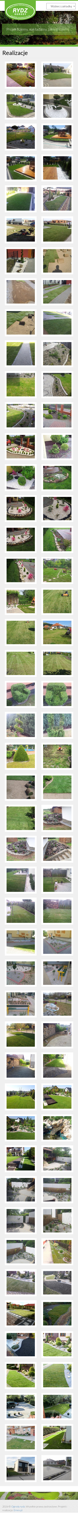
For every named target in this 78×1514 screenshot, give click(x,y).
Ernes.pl (18, 1510)
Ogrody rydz (18, 1506)
